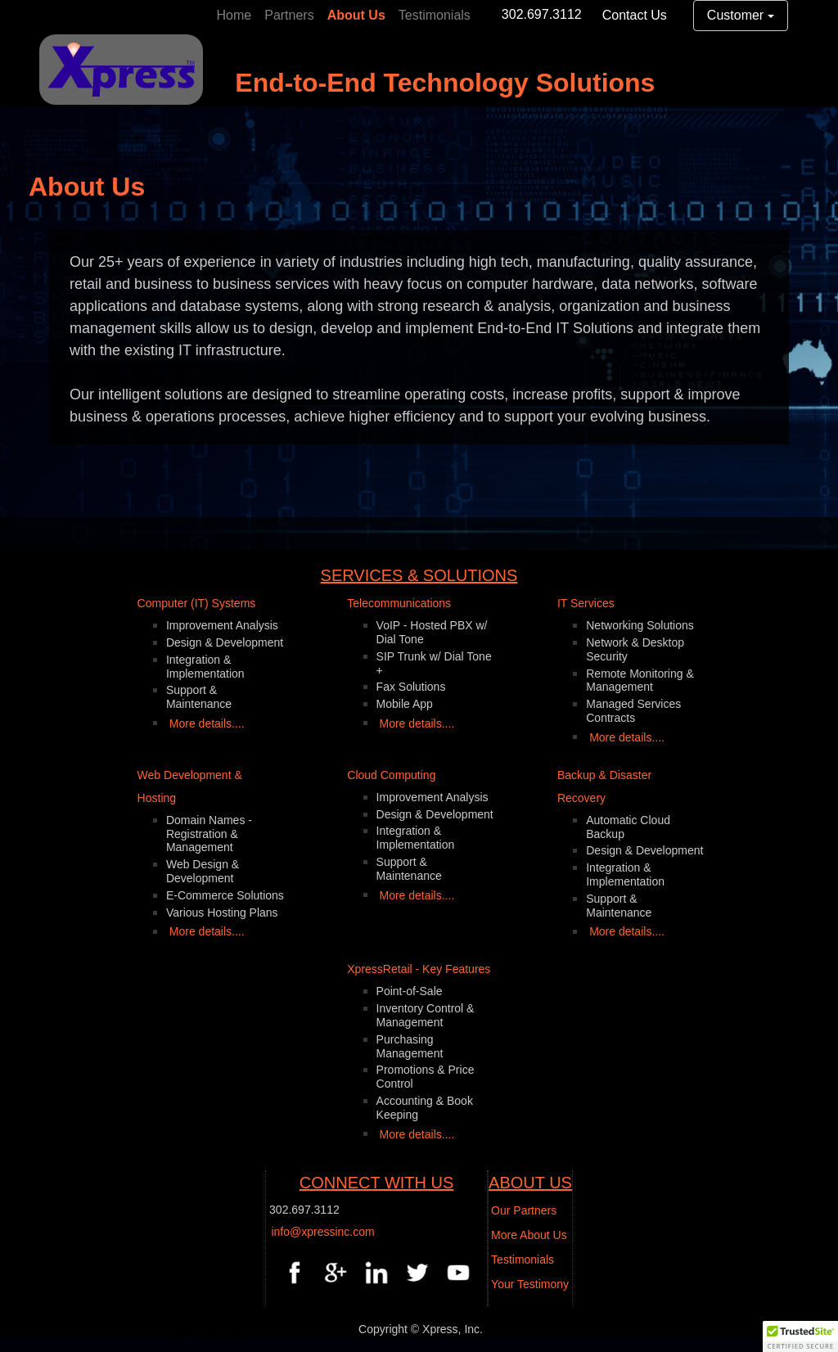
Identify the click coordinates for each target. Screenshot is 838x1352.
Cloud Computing (391, 775)
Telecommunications (399, 603)
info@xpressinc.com (322, 1231)
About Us (356, 15)
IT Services (586, 603)
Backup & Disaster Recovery (604, 786)
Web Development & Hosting (189, 786)
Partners (288, 15)
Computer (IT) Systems (196, 603)
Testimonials (435, 15)
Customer (735, 15)
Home (234, 15)
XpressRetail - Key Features (418, 969)
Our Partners (523, 1210)
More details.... (207, 723)
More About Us (529, 1235)
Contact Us (634, 15)
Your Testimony (530, 1284)
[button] (800, 1336)
